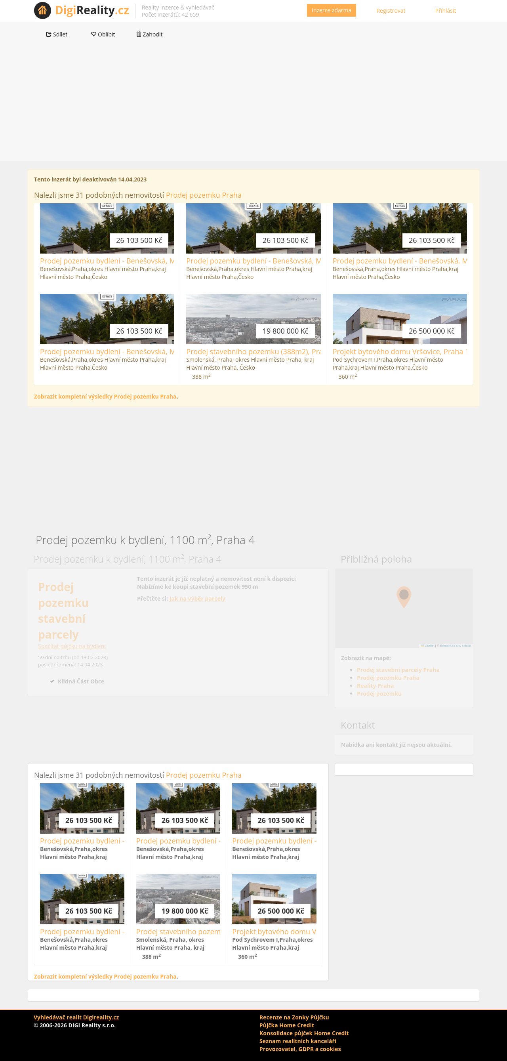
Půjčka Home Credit (286, 1025)
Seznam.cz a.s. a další (455, 645)
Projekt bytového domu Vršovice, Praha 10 (403, 351)
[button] (404, 597)
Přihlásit (445, 10)
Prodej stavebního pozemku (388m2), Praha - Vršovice (275, 351)
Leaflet (428, 645)
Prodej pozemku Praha (204, 195)
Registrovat (390, 10)
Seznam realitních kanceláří (297, 1041)
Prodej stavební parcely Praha (398, 670)
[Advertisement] (253, 105)
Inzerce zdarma (331, 10)
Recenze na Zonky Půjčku (294, 1017)
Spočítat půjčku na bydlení (72, 646)
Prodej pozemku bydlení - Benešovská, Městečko (120, 260)
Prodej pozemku (379, 693)
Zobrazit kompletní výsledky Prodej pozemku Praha (105, 396)
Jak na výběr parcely (197, 598)
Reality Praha (375, 685)
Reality (92, 9)
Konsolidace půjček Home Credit (304, 1033)
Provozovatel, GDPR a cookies (300, 1049)
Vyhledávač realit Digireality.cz (76, 1017)
